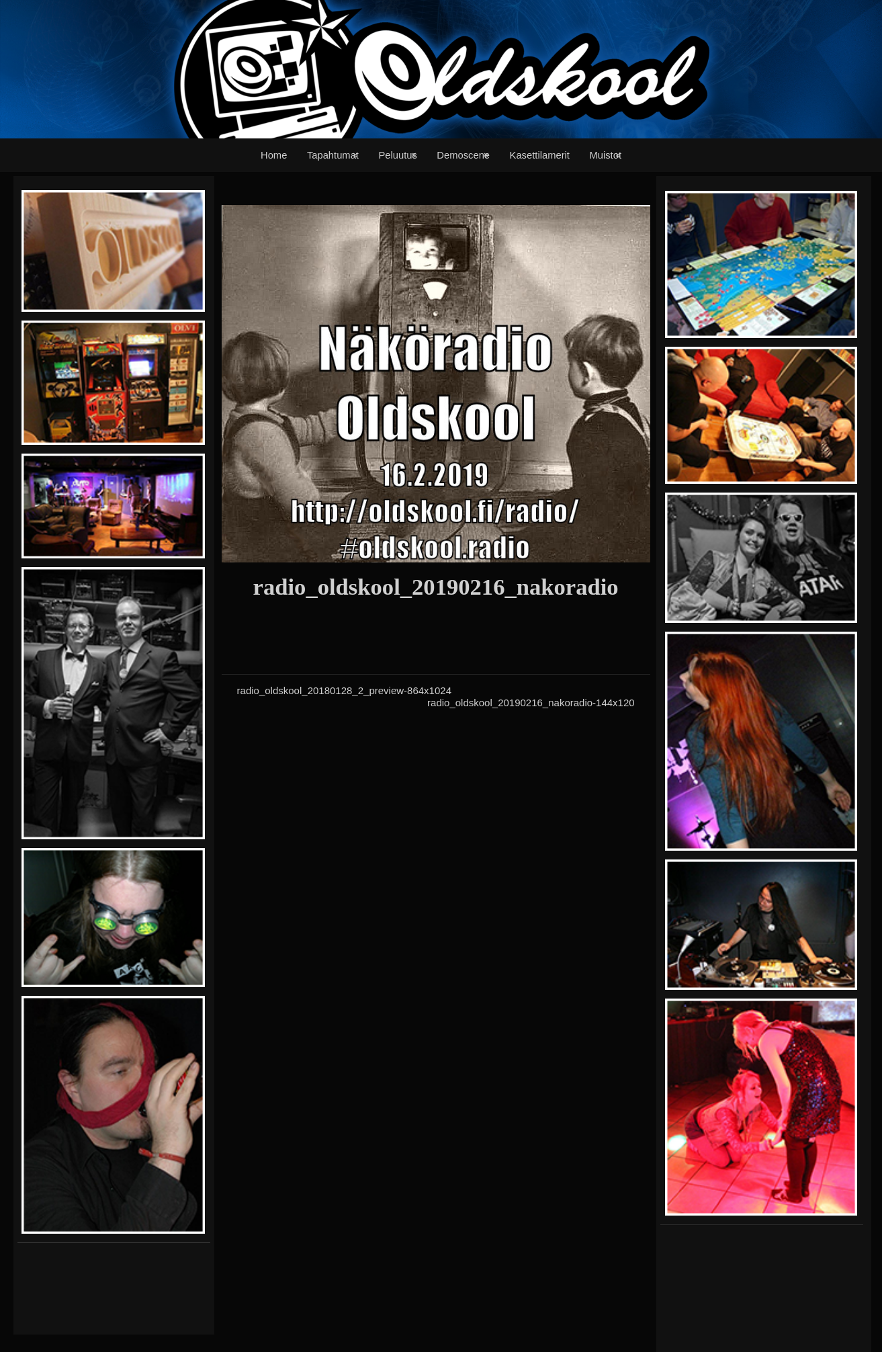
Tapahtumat (333, 155)
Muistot (605, 155)
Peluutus (397, 155)
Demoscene (463, 155)
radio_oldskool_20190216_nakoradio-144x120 (531, 702)
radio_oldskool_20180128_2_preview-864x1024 (344, 690)
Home (274, 155)
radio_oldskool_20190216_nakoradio (436, 586)
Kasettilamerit (540, 155)
